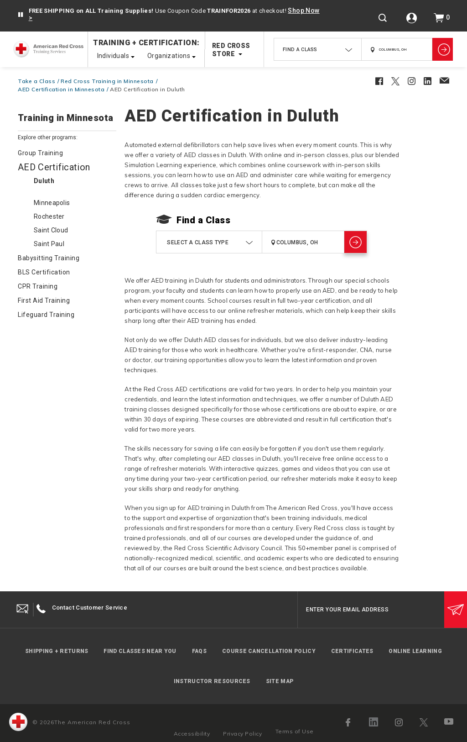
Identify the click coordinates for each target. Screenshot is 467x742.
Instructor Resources (212, 681)
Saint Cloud (51, 230)
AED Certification (54, 167)
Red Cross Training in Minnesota (107, 81)
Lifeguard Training (46, 314)
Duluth (44, 180)
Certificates (352, 651)
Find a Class (203, 220)
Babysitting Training (48, 258)
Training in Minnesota (66, 118)
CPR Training (37, 286)
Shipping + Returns (56, 651)
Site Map (279, 681)
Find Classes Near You (140, 651)
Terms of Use (294, 731)
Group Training (40, 153)
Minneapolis (52, 202)
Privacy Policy (242, 733)
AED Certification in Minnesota (61, 89)
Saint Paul (49, 243)
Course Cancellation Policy (269, 651)
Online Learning (415, 651)
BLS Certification (44, 272)
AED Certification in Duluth (147, 89)
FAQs (199, 651)
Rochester (49, 216)
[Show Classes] (442, 49)
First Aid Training (44, 300)
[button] (20, 14)
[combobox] (318, 49)
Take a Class (36, 81)
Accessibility (192, 733)
